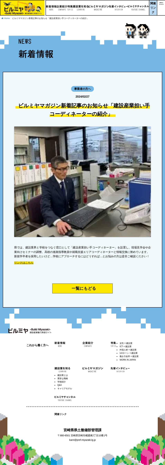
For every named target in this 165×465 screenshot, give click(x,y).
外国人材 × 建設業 (128, 350)
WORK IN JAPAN (128, 360)
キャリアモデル (64, 388)
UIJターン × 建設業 (129, 353)
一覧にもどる (84, 288)
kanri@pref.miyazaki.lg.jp (82, 440)
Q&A (59, 385)
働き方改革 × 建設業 (129, 356)
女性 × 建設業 (126, 343)
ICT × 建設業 (126, 346)
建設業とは (62, 375)
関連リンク (152, 8)
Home (5, 18)
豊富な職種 (62, 378)
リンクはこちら (23, 262)
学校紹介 (61, 382)
